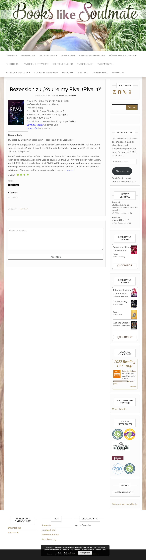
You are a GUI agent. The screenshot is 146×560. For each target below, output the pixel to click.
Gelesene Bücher (62, 64)
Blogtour (13, 64)
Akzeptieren (85, 553)
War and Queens (121, 322)
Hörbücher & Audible (122, 55)
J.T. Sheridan (119, 304)
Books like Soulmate (129, 371)
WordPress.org (49, 539)
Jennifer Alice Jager (121, 296)
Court (115, 312)
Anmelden (47, 525)
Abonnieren (122, 171)
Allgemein (23, 209)
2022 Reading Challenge (124, 363)
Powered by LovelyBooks (124, 504)
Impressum (118, 72)
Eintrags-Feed (48, 530)
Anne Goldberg (120, 257)
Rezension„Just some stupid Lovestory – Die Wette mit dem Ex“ (125, 206)
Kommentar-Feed (50, 534)
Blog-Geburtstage (18, 72)
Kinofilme (67, 72)
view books (133, 386)
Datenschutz (99, 72)
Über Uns (11, 55)
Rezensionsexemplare (92, 55)
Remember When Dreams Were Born (122, 250)
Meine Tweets (119, 409)
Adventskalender (46, 72)
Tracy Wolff (118, 315)
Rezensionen (48, 55)
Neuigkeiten (28, 55)
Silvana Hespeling (66, 95)
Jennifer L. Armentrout (122, 325)
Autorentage (85, 64)
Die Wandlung (120, 301)
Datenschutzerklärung (66, 553)
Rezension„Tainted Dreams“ (120, 218)
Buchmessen (105, 64)
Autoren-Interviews (36, 64)
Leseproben (68, 55)
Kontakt (83, 72)
